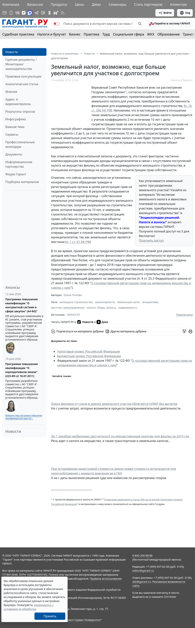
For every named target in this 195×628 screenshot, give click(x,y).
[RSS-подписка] (62, 13)
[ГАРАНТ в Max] (29, 12)
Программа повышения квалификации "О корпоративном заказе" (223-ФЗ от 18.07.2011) (21, 370)
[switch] (57, 23)
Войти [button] (165, 13)
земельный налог (128, 302)
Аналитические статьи (21, 84)
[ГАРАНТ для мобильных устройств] (11, 13)
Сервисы (11, 134)
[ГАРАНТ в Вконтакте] (17, 13)
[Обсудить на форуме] (184, 331)
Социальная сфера (128, 34)
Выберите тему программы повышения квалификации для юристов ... (23, 417)
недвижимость (127, 307)
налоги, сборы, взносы (101, 307)
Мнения (11, 92)
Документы (13, 154)
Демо (96, 4)
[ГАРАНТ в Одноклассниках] (49, 13)
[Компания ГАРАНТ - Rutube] (56, 13)
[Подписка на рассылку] (4, 13)
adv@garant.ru (141, 581)
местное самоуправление (67, 307)
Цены (79, 4)
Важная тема (15, 127)
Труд (106, 34)
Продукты (59, 4)
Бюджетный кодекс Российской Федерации (89, 356)
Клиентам (178, 4)
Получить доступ (151, 240)
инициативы (150, 302)
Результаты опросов (20, 111)
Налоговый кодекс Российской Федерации (88, 351)
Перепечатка (184, 314)
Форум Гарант (15, 174)
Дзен (102, 322)
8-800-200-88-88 (142, 555)
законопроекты (105, 302)
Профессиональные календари (20, 144)
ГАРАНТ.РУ (73, 314)
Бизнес (75, 34)
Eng (185, 13)
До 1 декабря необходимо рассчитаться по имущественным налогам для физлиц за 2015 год (120, 436)
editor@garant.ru (143, 570)
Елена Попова (73, 295)
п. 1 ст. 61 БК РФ (78, 242)
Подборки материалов (22, 182)
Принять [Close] (50, 616)
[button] (170, 23)
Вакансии (35, 4)
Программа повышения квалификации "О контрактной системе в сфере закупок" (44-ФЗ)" (21, 305)
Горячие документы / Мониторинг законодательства (21, 64)
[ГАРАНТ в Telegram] (36, 13)
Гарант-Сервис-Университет (83, 620)
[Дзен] (24, 13)
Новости (11, 52)
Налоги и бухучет (51, 34)
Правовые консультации (23, 76)
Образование (168, 34)
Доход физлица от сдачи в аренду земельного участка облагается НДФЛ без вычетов (114, 404)
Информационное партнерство (18, 164)
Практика (91, 34)
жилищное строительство (76, 302)
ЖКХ (150, 34)
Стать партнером (148, 4)
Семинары (117, 4)
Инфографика (15, 119)
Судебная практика (18, 34)
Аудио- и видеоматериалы (18, 101)
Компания (10, 4)
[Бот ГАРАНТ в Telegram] (43, 13)
